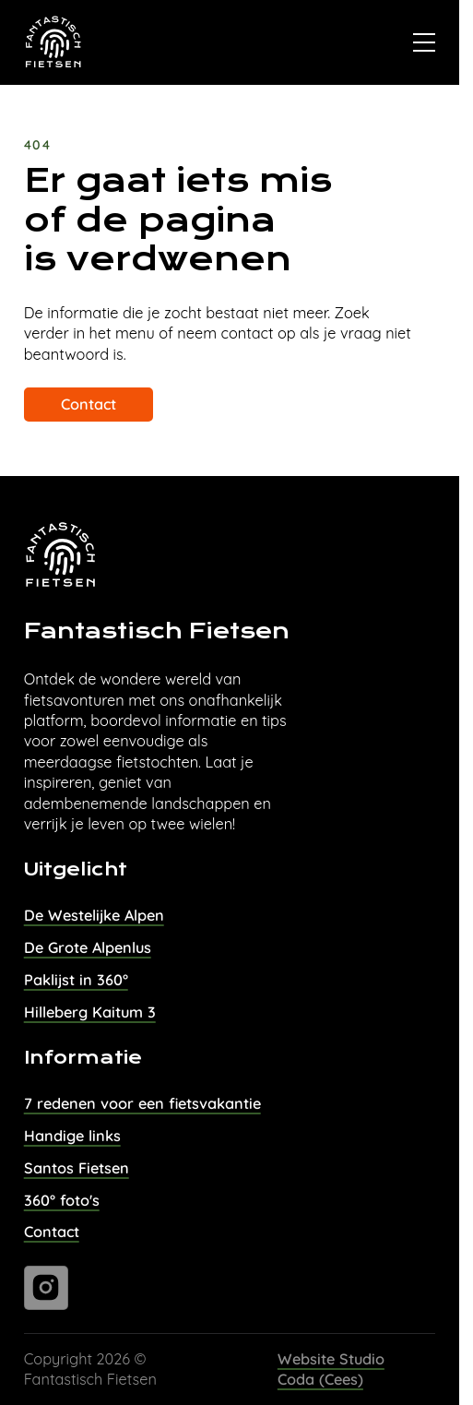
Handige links (72, 1135)
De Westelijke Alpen (94, 915)
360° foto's (62, 1200)
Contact (88, 404)
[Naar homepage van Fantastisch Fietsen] (54, 43)
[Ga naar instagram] (46, 1288)
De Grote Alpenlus (87, 947)
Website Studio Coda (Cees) (331, 1369)
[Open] (424, 42)
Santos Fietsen (76, 1168)
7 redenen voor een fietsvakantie (142, 1103)
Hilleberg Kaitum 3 (90, 1012)
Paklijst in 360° (76, 979)
